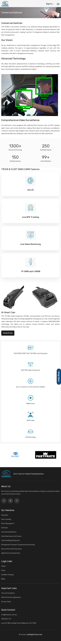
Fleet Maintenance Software (11, 536)
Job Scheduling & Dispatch (10, 540)
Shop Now (4, 515)
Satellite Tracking (7, 575)
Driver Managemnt (7, 523)
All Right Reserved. (35, 634)
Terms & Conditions (8, 593)
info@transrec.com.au (9, 615)
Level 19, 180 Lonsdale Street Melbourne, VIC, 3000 (18, 623)
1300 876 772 (6, 619)
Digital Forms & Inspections (10, 553)
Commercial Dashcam (9, 532)
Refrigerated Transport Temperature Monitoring (18, 545)
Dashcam (4, 528)
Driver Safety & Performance (11, 549)
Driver (3, 570)
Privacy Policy (6, 602)
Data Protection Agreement (11, 597)
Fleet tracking (6, 519)
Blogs (3, 579)
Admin (3, 566)
